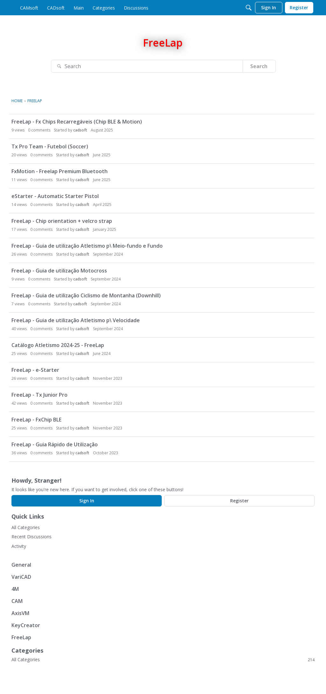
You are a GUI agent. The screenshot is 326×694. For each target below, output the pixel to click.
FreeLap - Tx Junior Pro (39, 394)
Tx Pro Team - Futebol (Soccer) (49, 146)
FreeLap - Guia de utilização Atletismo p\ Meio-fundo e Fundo (87, 245)
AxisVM (20, 613)
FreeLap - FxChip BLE (36, 419)
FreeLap (21, 637)
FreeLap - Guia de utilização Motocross (59, 270)
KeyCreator (25, 625)
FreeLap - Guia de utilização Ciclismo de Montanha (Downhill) (86, 295)
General (21, 565)
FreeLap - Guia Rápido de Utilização (54, 444)
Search (258, 66)
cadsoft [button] (80, 130)
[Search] (248, 7)
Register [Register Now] (239, 501)
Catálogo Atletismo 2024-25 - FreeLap (57, 345)
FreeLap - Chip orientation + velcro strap (61, 220)
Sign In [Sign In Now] (86, 501)
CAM (17, 601)
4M (15, 589)
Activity (18, 546)
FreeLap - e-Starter (35, 369)
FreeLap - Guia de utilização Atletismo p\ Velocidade (75, 320)
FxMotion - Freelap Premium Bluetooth (59, 171)
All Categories (25, 527)
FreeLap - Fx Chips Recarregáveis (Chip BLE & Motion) (76, 121)
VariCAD (21, 577)
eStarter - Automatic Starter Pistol (55, 196)
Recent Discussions (31, 537)
